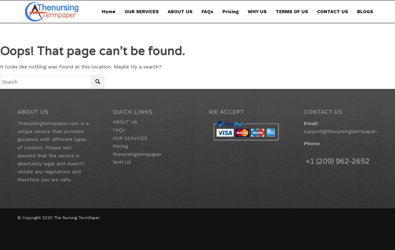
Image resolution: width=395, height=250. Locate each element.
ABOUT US (180, 11)
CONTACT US (332, 11)
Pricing (230, 11)
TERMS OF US (292, 11)
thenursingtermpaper (137, 154)
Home (109, 11)
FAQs (207, 11)
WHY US (257, 11)
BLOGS (365, 11)
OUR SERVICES (142, 11)
